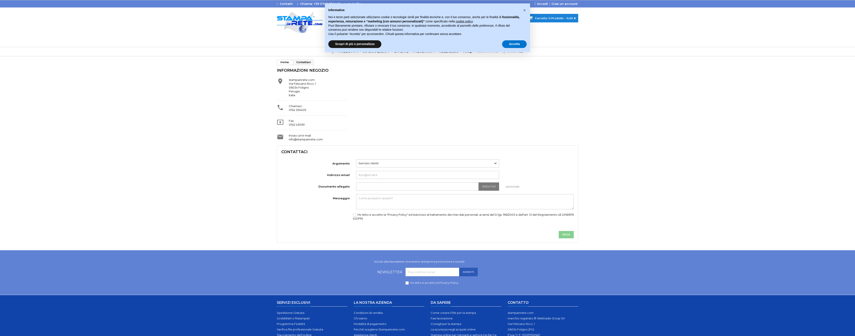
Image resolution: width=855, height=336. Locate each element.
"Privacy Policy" (397, 214)
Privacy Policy (448, 282)
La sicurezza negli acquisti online (453, 329)
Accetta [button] (514, 44)
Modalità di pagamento (370, 324)
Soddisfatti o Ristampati (293, 318)
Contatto (518, 303)
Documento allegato (334, 186)
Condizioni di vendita (368, 312)
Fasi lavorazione (442, 318)
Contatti (286, 4)
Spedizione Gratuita (290, 312)
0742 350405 (297, 110)
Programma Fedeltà (291, 324)
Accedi (542, 4)
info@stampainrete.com (306, 139)
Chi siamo (360, 318)
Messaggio (341, 198)
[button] (524, 10)
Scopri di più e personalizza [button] (354, 44)
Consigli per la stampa (446, 324)
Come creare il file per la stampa (453, 312)
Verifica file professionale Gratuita (300, 329)
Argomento (341, 163)
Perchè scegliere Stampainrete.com (379, 329)
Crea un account (564, 4)
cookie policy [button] (464, 21)
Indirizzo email (338, 175)
